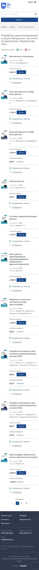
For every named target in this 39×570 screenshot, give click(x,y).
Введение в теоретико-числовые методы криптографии (20, 302)
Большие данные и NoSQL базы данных (21, 92)
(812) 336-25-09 (7, 533)
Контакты (5, 519)
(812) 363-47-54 (25, 533)
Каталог (12, 27)
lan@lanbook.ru (7, 539)
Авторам (23, 515)
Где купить (5, 523)
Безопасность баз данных (21, 56)
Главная (4, 27)
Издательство (25, 519)
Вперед (26, 503)
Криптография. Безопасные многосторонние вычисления (23, 455)
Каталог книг (6, 515)
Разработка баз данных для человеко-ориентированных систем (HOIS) (22, 353)
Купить (21, 72)
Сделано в (19, 566)
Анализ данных (16, 181)
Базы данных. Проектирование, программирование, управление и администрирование (19, 259)
